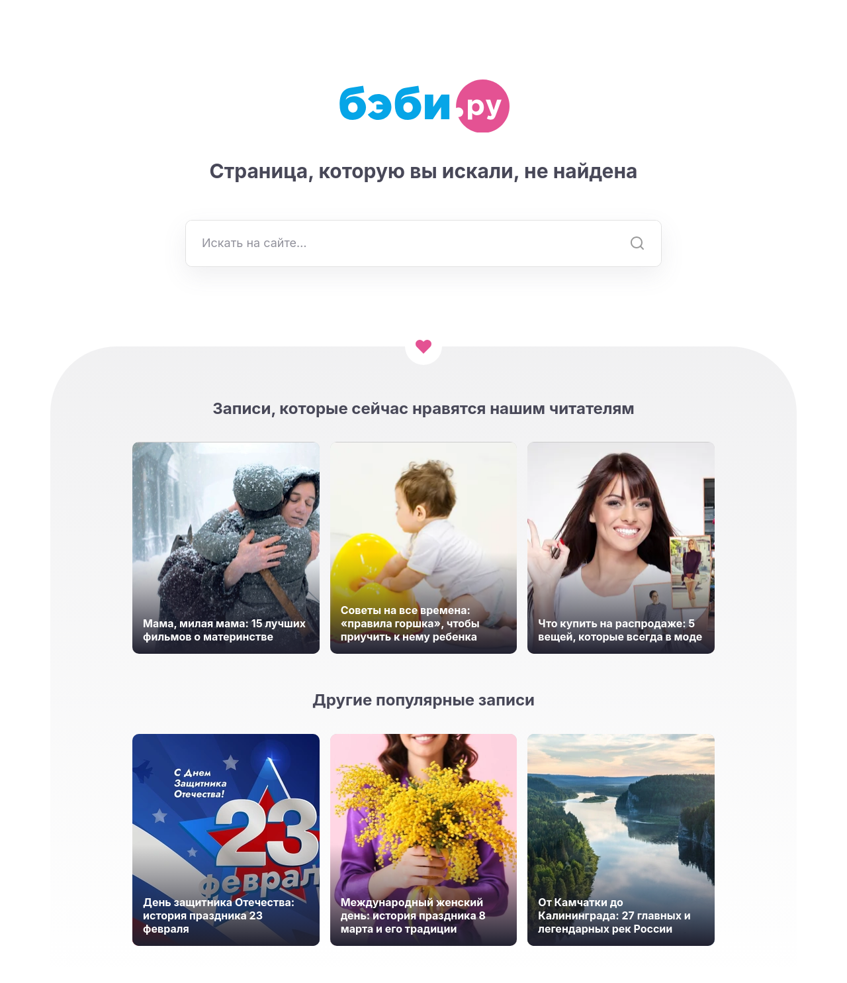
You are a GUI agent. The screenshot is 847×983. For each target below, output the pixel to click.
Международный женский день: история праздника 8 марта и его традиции (413, 915)
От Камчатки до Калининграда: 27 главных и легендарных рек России (614, 915)
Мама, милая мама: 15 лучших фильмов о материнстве (224, 630)
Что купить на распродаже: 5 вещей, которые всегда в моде (620, 630)
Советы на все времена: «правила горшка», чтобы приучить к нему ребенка (410, 623)
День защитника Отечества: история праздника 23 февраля (218, 915)
